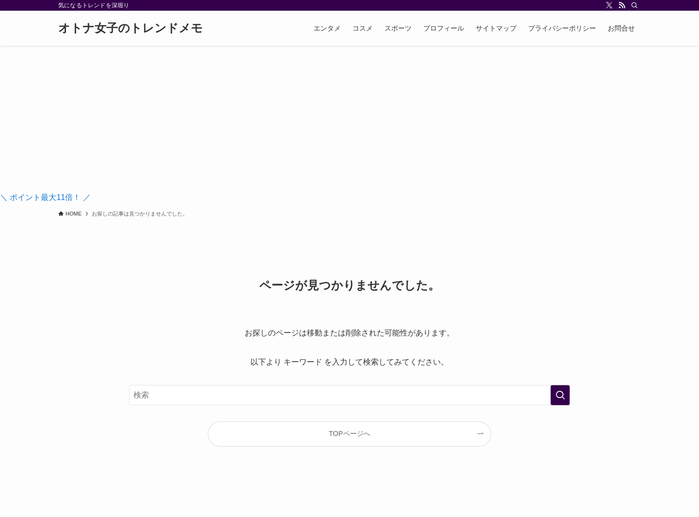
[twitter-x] (609, 5)
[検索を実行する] (560, 395)
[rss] (622, 5)
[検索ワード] (349, 395)
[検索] (634, 5)
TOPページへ (349, 433)
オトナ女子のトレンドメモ (130, 28)
